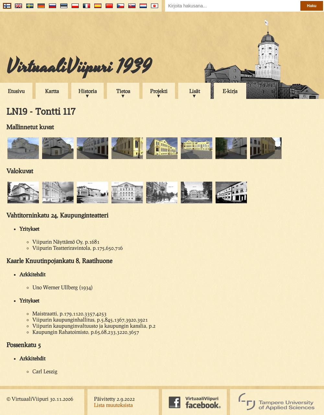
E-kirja (230, 91)
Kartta (52, 91)
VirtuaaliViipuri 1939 (78, 67)
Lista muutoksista (113, 405)
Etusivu (16, 91)
